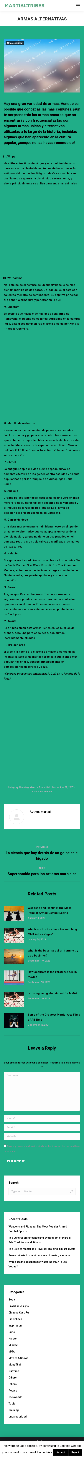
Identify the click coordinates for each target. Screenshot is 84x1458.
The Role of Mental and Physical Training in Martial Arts (42, 1248)
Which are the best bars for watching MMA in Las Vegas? (52, 932)
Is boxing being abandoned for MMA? (52, 993)
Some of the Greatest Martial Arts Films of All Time (54, 1017)
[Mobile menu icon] (77, 5)
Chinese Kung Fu (19, 1312)
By (44, 787)
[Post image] (14, 913)
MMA (12, 1351)
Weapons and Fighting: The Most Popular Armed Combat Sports (49, 910)
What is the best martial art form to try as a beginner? (53, 953)
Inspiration (15, 1325)
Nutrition (14, 1371)
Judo (12, 1332)
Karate (13, 1338)
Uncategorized (15, 43)
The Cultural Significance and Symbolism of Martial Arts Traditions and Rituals (40, 1240)
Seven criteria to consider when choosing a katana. (39, 1255)
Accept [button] (60, 1452)
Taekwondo (15, 1397)
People (13, 1390)
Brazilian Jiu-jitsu (19, 1306)
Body (12, 1299)
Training (14, 1410)
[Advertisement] (42, 230)
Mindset (13, 1345)
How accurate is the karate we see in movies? (52, 974)
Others (13, 1377)
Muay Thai (15, 1364)
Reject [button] (75, 1452)
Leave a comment (42, 791)
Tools (12, 1403)
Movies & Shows (18, 1358)
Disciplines (15, 1319)
